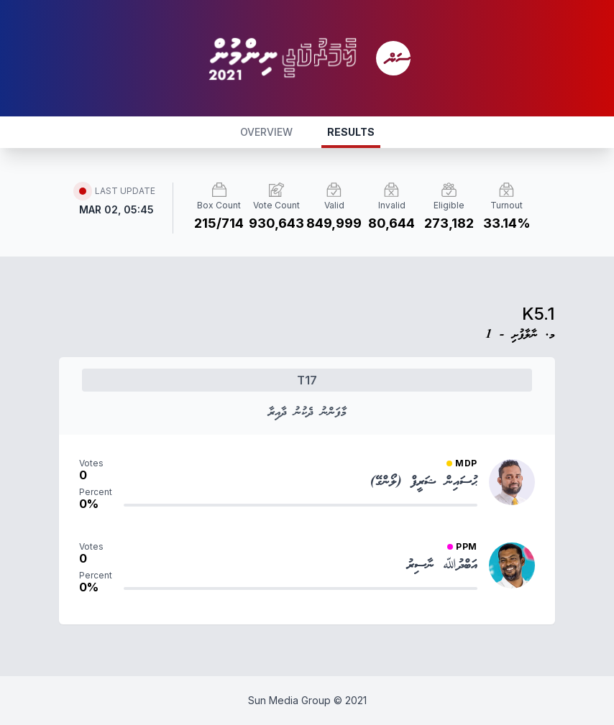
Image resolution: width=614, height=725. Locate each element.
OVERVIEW (266, 132)
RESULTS (351, 132)
